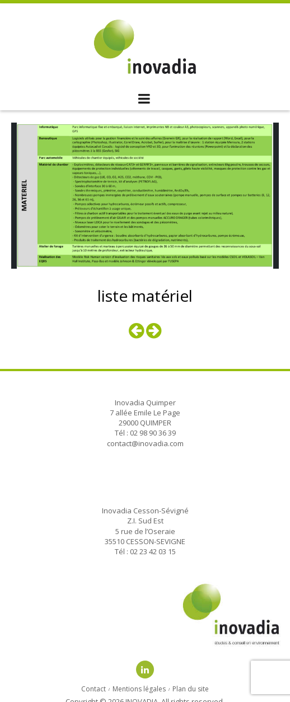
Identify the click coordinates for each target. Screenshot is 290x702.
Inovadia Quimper (145, 402)
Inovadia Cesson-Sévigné (145, 511)
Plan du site (190, 689)
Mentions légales (139, 689)
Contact (93, 689)
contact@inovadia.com (145, 443)
